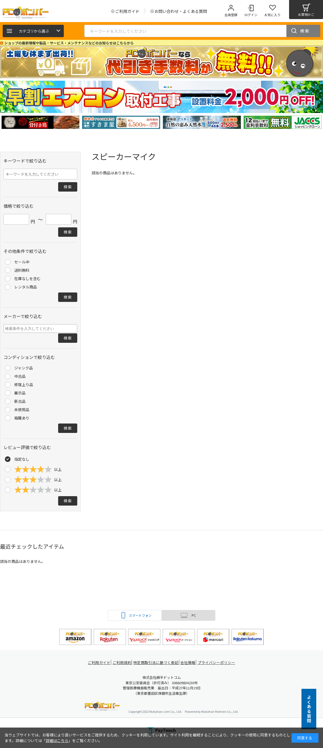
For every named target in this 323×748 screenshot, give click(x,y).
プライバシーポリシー (218, 662)
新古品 (20, 401)
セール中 (21, 261)
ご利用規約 (123, 662)
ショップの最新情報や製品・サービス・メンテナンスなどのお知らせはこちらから (69, 42)
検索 (305, 31)
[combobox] (40, 328)
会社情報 (188, 662)
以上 (38, 469)
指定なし (21, 459)
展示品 (20, 393)
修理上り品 (23, 384)
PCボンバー (102, 707)
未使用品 (21, 409)
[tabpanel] (40, 122)
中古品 (20, 376)
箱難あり (21, 418)
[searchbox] (41, 328)
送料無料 (21, 270)
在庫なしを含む (27, 278)
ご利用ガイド (98, 662)
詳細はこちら (57, 740)
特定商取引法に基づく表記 (156, 662)
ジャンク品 (23, 368)
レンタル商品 (25, 287)
